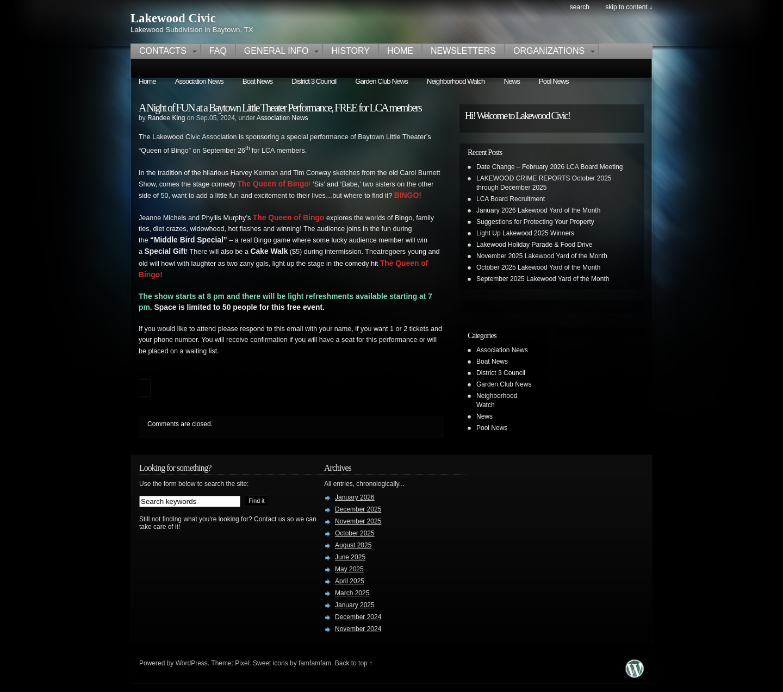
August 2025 (353, 545)
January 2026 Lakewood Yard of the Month (538, 210)
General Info (276, 50)
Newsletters (463, 50)
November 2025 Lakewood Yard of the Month (541, 256)
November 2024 (358, 629)
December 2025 (358, 509)
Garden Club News (381, 81)
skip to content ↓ (628, 7)
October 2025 (355, 533)
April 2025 (349, 581)
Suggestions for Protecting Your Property (535, 222)
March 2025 (352, 593)
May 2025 (349, 569)
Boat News (257, 81)
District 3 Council (313, 81)
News (512, 81)
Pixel (242, 663)
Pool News (554, 81)
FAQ (218, 50)
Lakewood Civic (173, 18)
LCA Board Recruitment (510, 199)
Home (400, 50)
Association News (199, 81)
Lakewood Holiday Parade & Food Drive (534, 244)
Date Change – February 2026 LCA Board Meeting (549, 167)
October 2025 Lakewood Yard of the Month (538, 267)
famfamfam (315, 663)
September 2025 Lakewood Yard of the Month (542, 279)
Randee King (166, 118)
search (579, 7)
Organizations (549, 50)
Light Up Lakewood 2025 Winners (525, 233)
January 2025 (355, 605)
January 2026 (355, 497)
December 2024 (358, 617)
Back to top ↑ (353, 663)
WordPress (192, 663)
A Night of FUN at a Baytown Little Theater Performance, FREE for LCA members (280, 108)
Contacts (163, 50)
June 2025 (350, 557)
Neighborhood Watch (456, 81)
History (350, 50)
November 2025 (358, 521)
